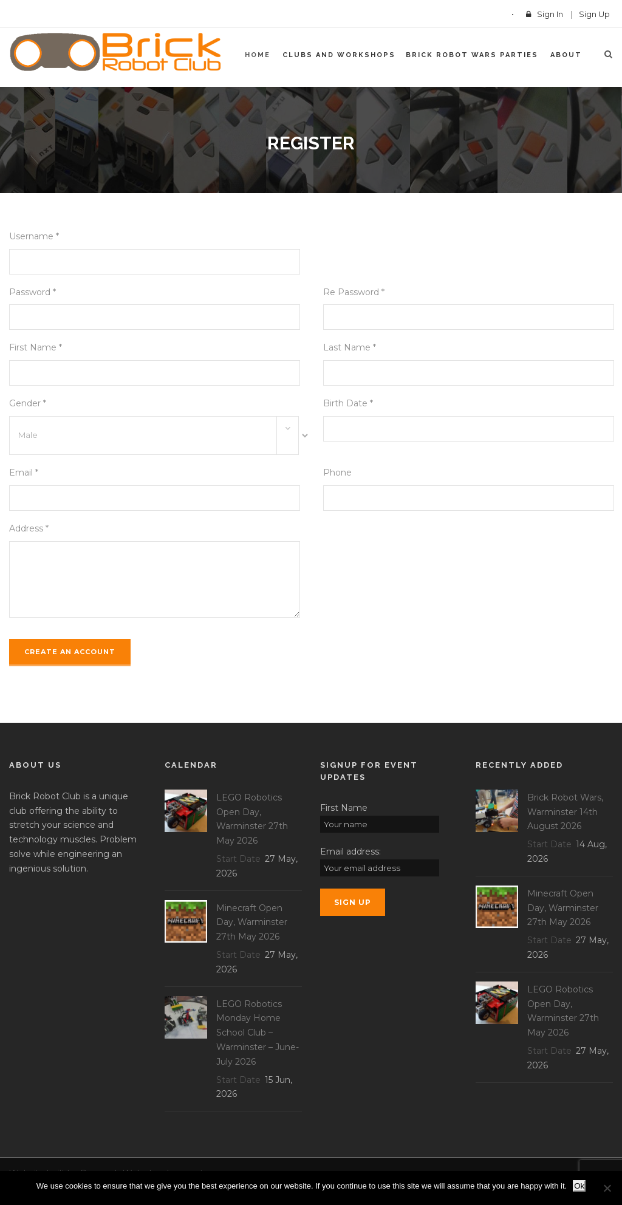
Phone (337, 472)
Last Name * (349, 347)
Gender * (27, 403)
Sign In (550, 14)
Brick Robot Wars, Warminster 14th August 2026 (565, 812)
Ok (579, 1185)
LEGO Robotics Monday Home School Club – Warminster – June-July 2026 (257, 1032)
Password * (32, 292)
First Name (343, 807)
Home (257, 55)
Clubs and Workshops (338, 55)
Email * (23, 472)
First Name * (35, 347)
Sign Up (594, 14)
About (566, 55)
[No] (607, 1188)
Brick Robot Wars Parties (472, 55)
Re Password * (353, 292)
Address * (29, 528)
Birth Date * (348, 403)
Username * (34, 236)
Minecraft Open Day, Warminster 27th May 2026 (251, 923)
